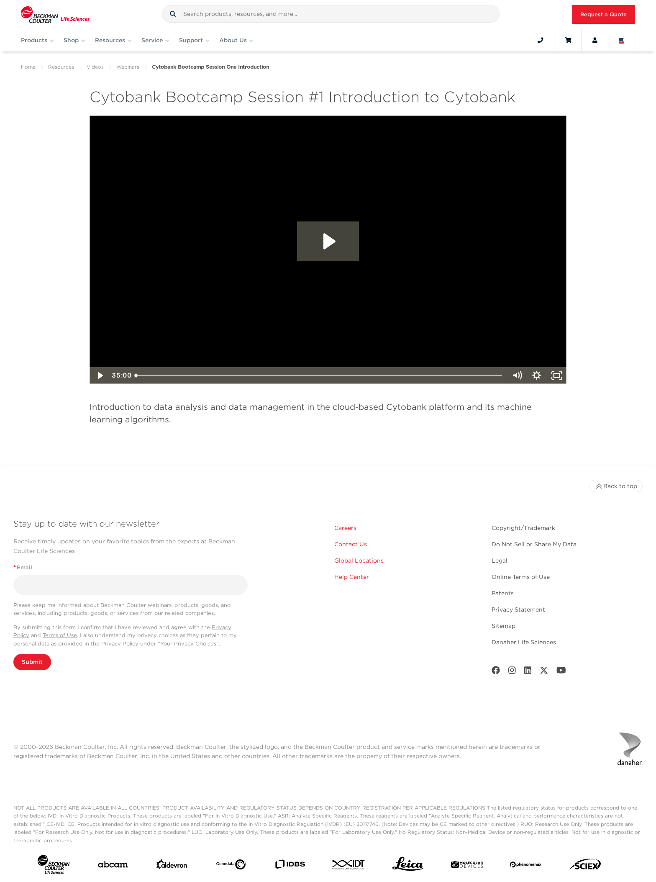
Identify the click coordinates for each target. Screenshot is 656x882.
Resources (61, 67)
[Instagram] (512, 672)
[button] (172, 13)
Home (28, 67)
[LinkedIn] (528, 672)
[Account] (595, 40)
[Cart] (568, 40)
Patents (503, 593)
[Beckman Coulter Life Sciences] (55, 14)
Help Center (351, 576)
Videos (95, 67)
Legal (499, 560)
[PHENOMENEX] (526, 866)
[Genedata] (231, 866)
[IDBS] (290, 866)
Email (22, 567)
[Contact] (540, 40)
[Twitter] (544, 672)
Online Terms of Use (521, 576)
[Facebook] (496, 672)
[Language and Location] (621, 40)
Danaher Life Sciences (524, 642)
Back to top (616, 486)
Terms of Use (60, 635)
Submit (32, 661)
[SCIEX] (585, 866)
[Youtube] (561, 672)
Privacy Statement (518, 609)
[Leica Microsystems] (408, 866)
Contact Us (350, 544)
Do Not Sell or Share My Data (534, 544)
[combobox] (330, 13)
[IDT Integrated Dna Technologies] (349, 866)
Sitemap (503, 625)
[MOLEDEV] (467, 866)
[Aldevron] (172, 866)
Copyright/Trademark (523, 528)
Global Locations (359, 560)
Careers (345, 528)
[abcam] (113, 866)
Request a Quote (603, 14)
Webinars (127, 67)
